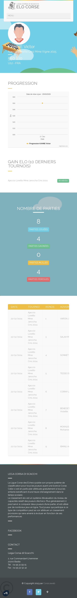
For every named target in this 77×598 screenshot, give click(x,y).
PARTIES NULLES (38, 262)
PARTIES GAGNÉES (38, 246)
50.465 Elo (63, 180)
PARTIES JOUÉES (38, 229)
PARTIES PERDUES (38, 279)
